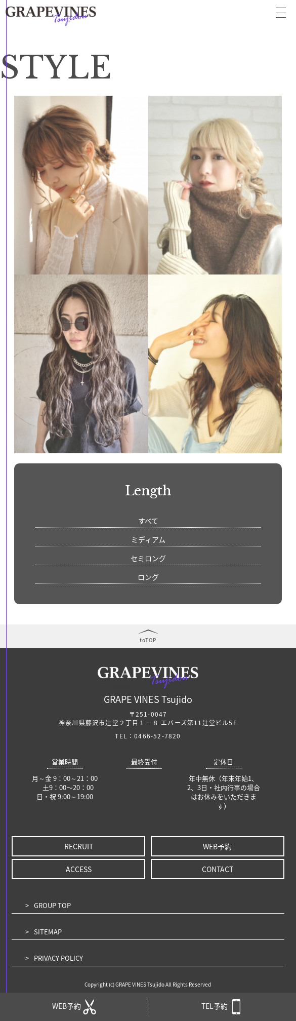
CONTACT (217, 869)
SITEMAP (48, 931)
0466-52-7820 (157, 735)
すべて (148, 521)
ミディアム (148, 539)
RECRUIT (78, 846)
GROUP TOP (52, 905)
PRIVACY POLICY (58, 958)
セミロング (148, 558)
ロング (148, 577)
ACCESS (79, 869)
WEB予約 (217, 846)
